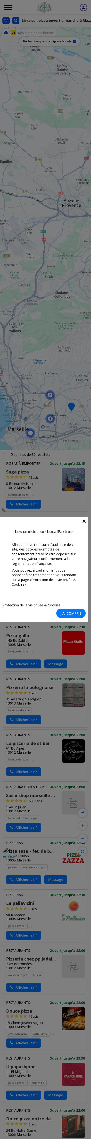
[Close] (84, 521)
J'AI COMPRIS (71, 613)
